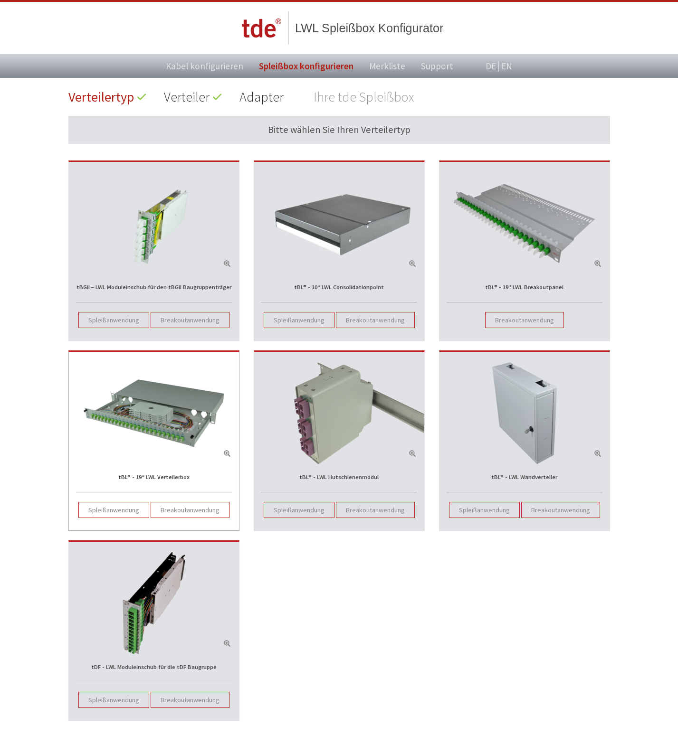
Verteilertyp (101, 96)
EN (506, 66)
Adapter (261, 96)
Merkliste (387, 66)
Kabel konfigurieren (204, 66)
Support (437, 66)
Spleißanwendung (113, 320)
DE (491, 66)
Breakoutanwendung (190, 320)
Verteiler (187, 96)
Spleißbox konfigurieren (306, 66)
